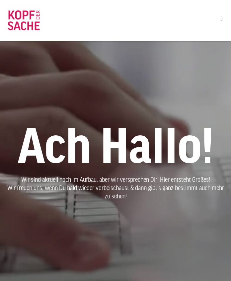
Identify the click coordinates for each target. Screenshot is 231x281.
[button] (221, 19)
